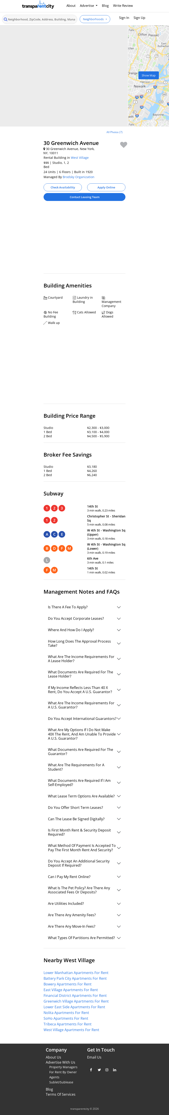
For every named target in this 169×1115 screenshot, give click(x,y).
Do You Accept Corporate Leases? (76, 618)
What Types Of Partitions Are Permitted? (81, 937)
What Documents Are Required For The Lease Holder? (80, 674)
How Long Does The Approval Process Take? (79, 643)
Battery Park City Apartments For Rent (75, 978)
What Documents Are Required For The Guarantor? (80, 751)
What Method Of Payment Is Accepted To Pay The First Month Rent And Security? (82, 847)
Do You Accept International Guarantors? (82, 718)
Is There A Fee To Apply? (68, 607)
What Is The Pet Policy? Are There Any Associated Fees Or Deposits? (79, 890)
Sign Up (139, 17)
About (70, 5)
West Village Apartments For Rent (71, 1029)
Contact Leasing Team (84, 197)
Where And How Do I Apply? (71, 629)
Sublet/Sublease (61, 1082)
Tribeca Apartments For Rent (68, 1024)
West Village (80, 157)
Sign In (124, 17)
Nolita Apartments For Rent (66, 1012)
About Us (53, 1057)
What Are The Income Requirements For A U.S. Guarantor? (81, 705)
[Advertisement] (84, 239)
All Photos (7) (115, 132)
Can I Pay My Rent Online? (69, 876)
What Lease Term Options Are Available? (81, 796)
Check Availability (63, 187)
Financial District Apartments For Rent (75, 995)
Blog (105, 5)
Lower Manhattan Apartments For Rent (76, 972)
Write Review (123, 5)
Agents (54, 1077)
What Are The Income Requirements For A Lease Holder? (81, 658)
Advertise (87, 5)
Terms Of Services (60, 1094)
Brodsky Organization (78, 177)
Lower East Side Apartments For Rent (74, 1007)
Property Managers (63, 1067)
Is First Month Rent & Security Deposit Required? (79, 832)
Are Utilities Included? (66, 903)
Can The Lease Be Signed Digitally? (76, 819)
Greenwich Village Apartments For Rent (76, 1001)
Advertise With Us (60, 1062)
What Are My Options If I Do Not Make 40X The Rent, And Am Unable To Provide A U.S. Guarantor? (82, 734)
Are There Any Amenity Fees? (72, 915)
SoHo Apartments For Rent (66, 1018)
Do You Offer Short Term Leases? (75, 807)
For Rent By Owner (63, 1072)
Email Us (94, 1057)
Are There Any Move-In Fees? (71, 926)
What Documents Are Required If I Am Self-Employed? (79, 782)
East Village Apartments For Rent (71, 989)
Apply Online (106, 187)
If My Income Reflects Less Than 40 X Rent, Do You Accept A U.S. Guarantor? (80, 689)
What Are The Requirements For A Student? (76, 767)
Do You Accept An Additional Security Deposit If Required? (79, 863)
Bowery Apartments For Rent (68, 984)
